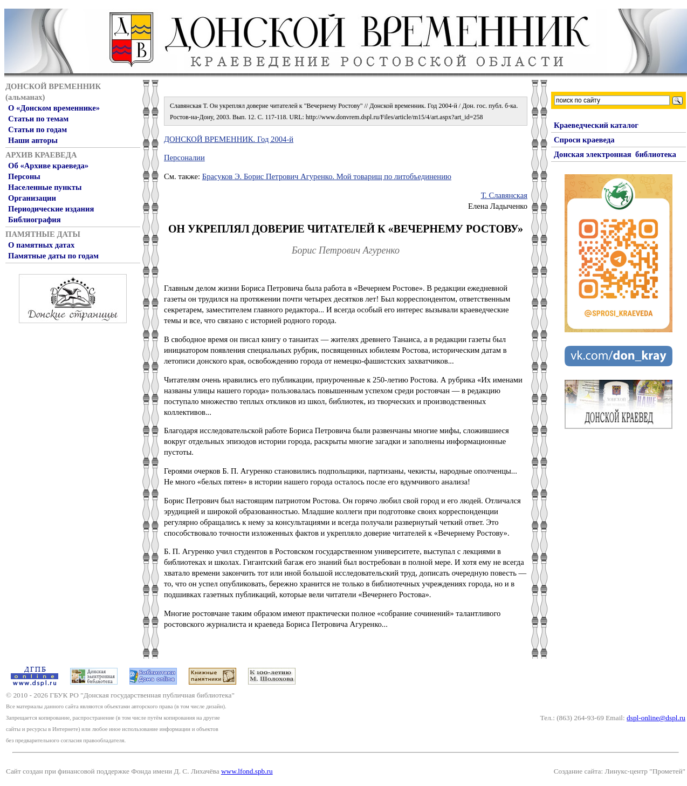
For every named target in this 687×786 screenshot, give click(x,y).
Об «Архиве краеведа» (48, 165)
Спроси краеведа (584, 139)
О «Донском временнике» (54, 108)
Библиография (34, 219)
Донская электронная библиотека (615, 154)
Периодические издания (51, 208)
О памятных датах (41, 245)
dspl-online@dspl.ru (656, 718)
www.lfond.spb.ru (247, 771)
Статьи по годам (37, 129)
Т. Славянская (504, 195)
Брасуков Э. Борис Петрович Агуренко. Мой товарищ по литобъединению (326, 176)
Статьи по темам (38, 118)
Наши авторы (33, 140)
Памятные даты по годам (53, 255)
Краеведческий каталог (596, 125)
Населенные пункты (44, 187)
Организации (32, 198)
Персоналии (184, 157)
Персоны (24, 176)
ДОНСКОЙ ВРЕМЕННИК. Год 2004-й (228, 139)
